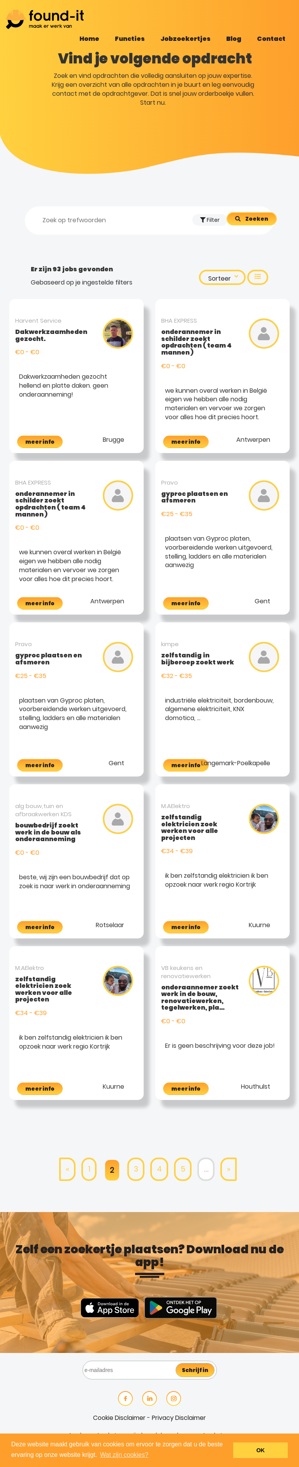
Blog (233, 38)
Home (89, 38)
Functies (130, 38)
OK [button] (260, 1450)
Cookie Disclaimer (119, 1417)
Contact (271, 38)
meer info (40, 442)
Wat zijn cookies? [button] (124, 1454)
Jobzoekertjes (185, 38)
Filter (210, 220)
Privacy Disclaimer (179, 1417)
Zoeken (256, 219)
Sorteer (223, 278)
